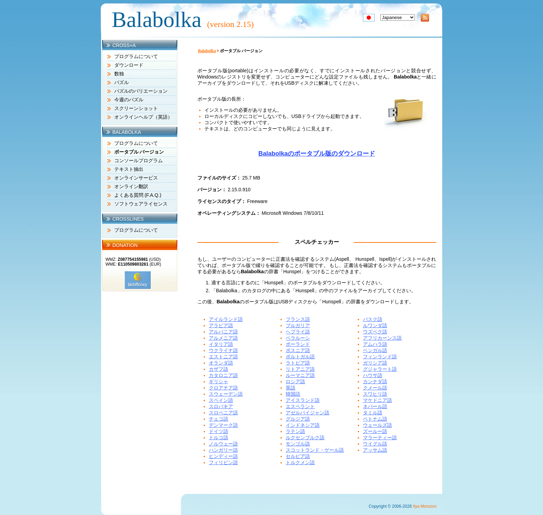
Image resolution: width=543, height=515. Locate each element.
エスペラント (300, 406)
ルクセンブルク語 (305, 437)
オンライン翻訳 (131, 186)
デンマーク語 (223, 425)
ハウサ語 (372, 375)
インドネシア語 (303, 425)
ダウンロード (128, 65)
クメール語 (375, 387)
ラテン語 (295, 431)
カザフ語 (218, 369)
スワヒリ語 (375, 394)
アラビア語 (221, 325)
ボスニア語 (298, 350)
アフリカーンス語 (382, 338)
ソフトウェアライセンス (141, 203)
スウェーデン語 (226, 394)
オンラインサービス (136, 178)
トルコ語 (218, 437)
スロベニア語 (223, 412)
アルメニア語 (223, 338)
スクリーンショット (136, 108)
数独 (119, 73)
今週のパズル (128, 99)
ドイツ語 (218, 431)
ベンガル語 (375, 350)
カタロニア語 (223, 375)
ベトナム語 (375, 419)
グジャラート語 (380, 369)
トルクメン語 (300, 462)
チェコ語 (218, 419)
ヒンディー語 (223, 456)
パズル (121, 82)
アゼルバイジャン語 (307, 412)
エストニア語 (223, 356)
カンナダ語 (375, 381)
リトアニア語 (300, 369)
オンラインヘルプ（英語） (143, 117)
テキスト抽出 (128, 169)
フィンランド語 (380, 356)
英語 (290, 387)
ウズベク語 (375, 331)
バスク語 (372, 319)
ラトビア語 (298, 363)
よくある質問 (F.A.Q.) (137, 195)
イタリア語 (221, 344)
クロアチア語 (223, 387)
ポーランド (298, 344)
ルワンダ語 (375, 325)
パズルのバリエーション (141, 91)
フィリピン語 (223, 462)
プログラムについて (136, 56)
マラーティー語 (380, 437)
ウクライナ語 (223, 350)
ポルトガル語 (300, 356)
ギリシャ (218, 381)
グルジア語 (298, 419)
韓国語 (293, 394)
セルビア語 (298, 456)
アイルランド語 (226, 319)
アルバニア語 (223, 331)
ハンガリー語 (223, 450)
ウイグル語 (375, 444)
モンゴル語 (298, 444)
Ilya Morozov (424, 506)
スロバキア (221, 406)
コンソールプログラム (138, 160)
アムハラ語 (375, 344)
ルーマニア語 (300, 375)
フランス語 (298, 319)
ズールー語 (375, 431)
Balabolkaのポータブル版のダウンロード (316, 153)
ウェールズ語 (377, 425)
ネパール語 (375, 406)
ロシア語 (295, 381)
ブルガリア (298, 325)
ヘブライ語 (298, 331)
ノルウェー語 (223, 444)
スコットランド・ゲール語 (315, 450)
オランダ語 (221, 363)
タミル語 (372, 412)
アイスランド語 (303, 400)
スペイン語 (221, 400)
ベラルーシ (298, 338)
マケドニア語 (377, 400)
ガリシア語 (375, 363)
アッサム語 (375, 450)
